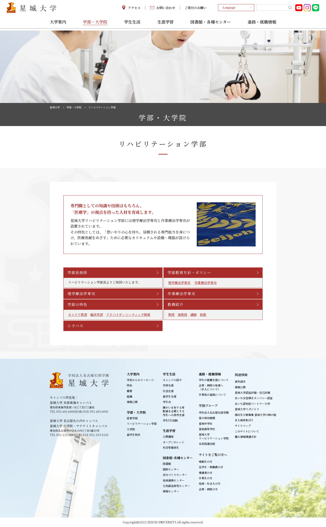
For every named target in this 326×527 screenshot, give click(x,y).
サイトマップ (243, 425)
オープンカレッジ (173, 442)
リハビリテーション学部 (142, 423)
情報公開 (132, 402)
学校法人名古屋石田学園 (214, 412)
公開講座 (168, 436)
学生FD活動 (170, 420)
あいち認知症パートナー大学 (252, 403)
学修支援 (168, 385)
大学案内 (58, 24)
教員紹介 (176, 304)
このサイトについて (247, 431)
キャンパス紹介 (172, 380)
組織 (129, 396)
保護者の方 (205, 473)
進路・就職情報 (262, 24)
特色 (129, 385)
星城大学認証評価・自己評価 (252, 392)
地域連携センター (174, 480)
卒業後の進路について (212, 394)
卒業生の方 (205, 478)
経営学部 (132, 418)
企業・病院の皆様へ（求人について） (211, 387)
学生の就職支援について (214, 380)
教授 (171, 314)
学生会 (167, 402)
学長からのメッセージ (140, 380)
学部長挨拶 (78, 272)
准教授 (182, 314)
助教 (203, 314)
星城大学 (55, 107)
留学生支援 (169, 396)
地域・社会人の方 (210, 483)
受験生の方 (205, 461)
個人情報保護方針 (245, 437)
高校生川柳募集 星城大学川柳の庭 (255, 415)
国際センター (171, 469)
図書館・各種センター (210, 24)
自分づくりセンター (175, 475)
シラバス (76, 325)
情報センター (171, 491)
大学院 (131, 429)
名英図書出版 (207, 444)
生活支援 (168, 391)
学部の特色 (78, 304)
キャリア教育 (77, 314)
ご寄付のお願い (196, 8)
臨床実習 (96, 314)
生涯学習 (165, 24)
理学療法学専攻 (179, 282)
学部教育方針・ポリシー (190, 272)
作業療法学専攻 (205, 282)
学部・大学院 (95, 24)
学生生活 (132, 24)
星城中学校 (205, 423)
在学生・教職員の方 (211, 467)
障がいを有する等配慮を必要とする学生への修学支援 (174, 411)
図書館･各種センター (178, 457)
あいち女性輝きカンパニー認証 (254, 398)
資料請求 (240, 381)
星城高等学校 (207, 429)
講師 (193, 314)
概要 (129, 391)
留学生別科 (133, 434)
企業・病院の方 (208, 489)
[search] (275, 9)
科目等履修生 (171, 447)
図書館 (167, 463)
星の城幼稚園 (207, 418)
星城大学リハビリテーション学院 (214, 436)
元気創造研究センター (176, 486)
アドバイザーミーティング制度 (128, 314)
